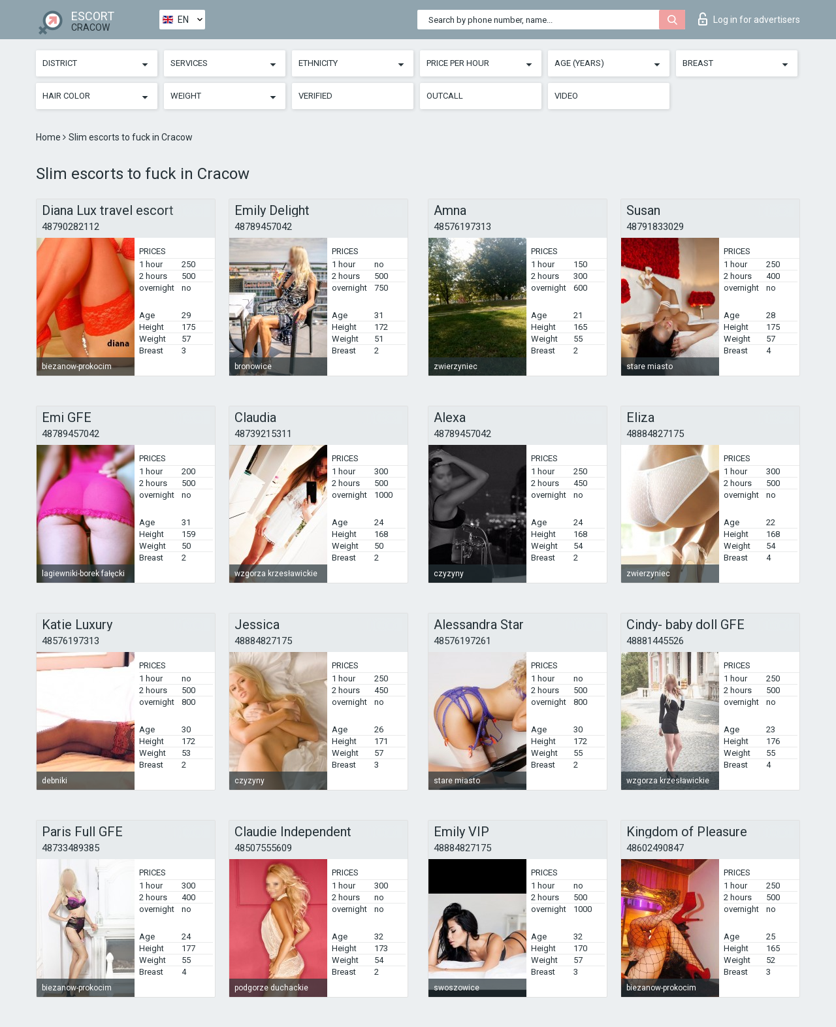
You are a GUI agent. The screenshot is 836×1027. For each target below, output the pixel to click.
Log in (749, 19)
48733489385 (70, 848)
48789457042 (263, 227)
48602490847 (655, 848)
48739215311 (263, 434)
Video (566, 96)
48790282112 (70, 227)
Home (49, 137)
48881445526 (655, 641)
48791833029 (655, 227)
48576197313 (462, 227)
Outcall (444, 96)
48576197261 (462, 641)
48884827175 (655, 434)
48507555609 (263, 848)
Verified (315, 96)
